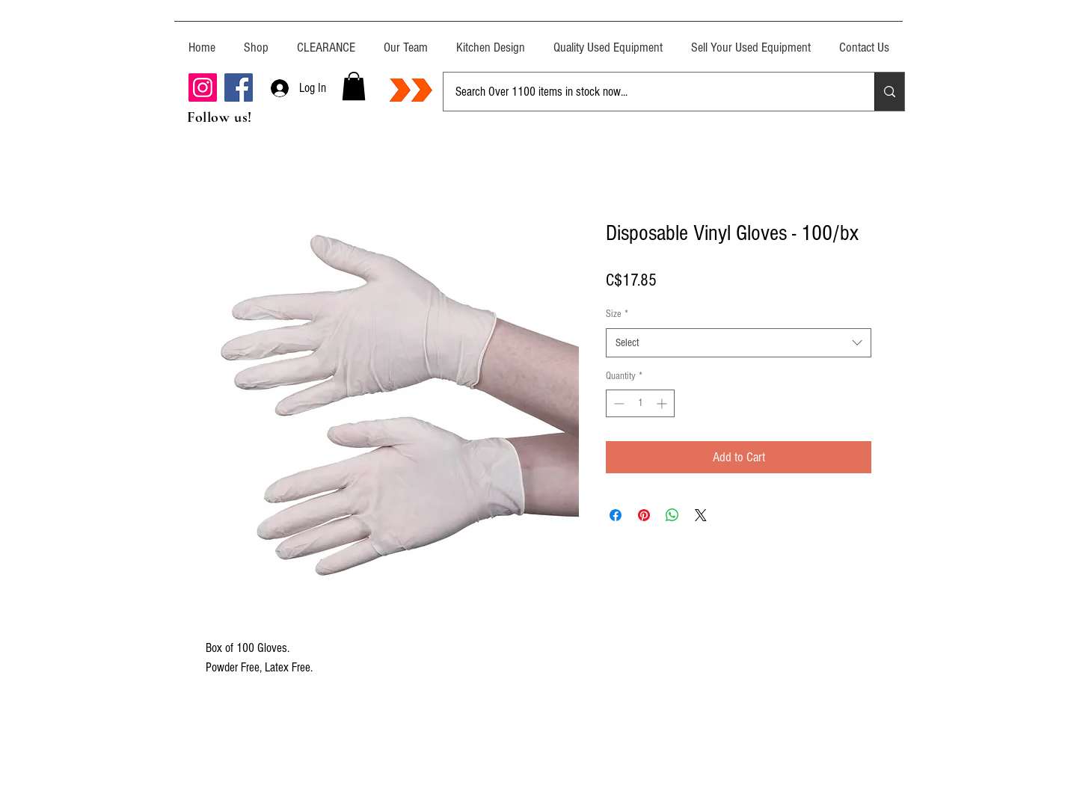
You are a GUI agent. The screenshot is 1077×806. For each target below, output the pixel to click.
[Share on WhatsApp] (672, 515)
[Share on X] (701, 515)
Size (617, 314)
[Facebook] (238, 87)
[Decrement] (617, 403)
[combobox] (738, 342)
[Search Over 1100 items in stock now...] (647, 92)
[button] (354, 86)
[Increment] (663, 403)
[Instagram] (202, 87)
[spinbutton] (640, 403)
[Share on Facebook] (616, 515)
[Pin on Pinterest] (644, 515)
